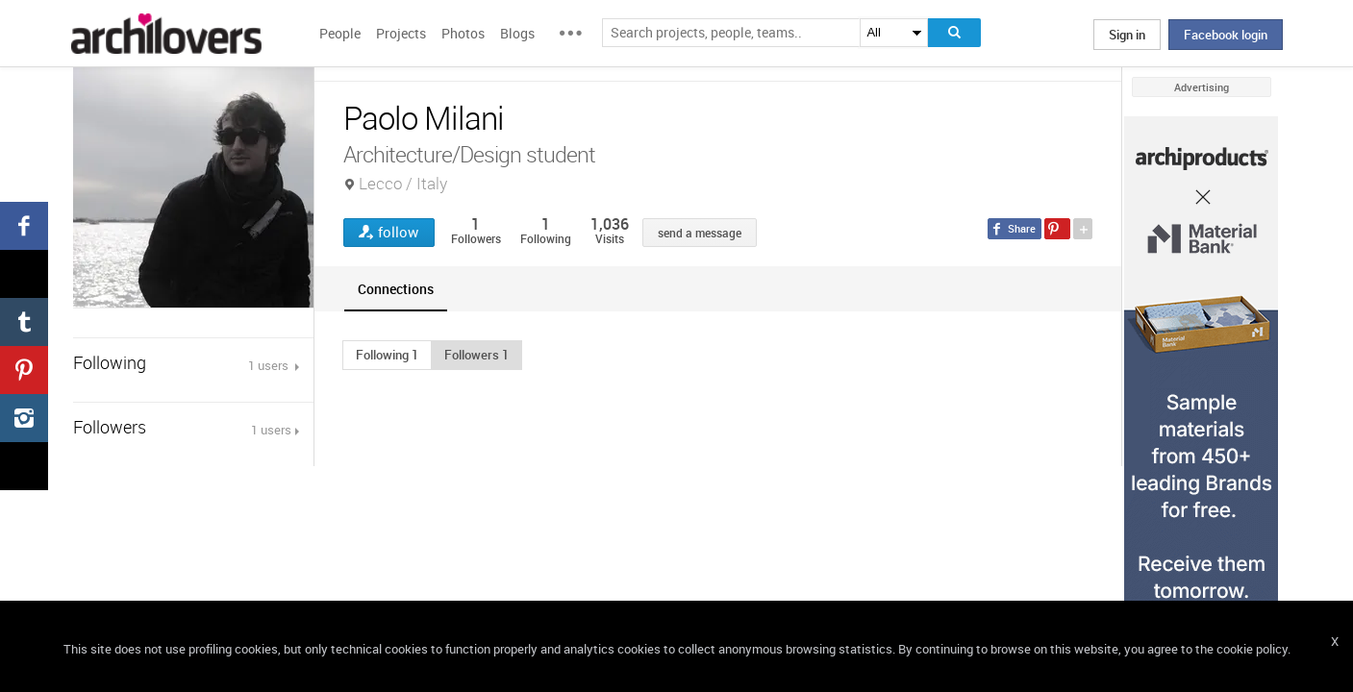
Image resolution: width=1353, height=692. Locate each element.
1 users (269, 365)
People (340, 33)
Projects (401, 33)
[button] (387, 354)
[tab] (395, 288)
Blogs (517, 33)
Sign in (1127, 34)
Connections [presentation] (396, 289)
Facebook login (1225, 34)
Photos (463, 33)
